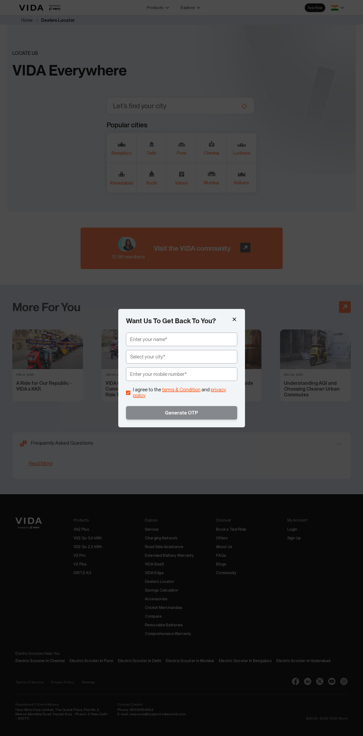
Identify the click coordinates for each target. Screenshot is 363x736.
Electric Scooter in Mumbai (190, 660)
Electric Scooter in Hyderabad (303, 660)
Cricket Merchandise (164, 607)
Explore (190, 7)
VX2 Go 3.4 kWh (88, 538)
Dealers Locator (159, 581)
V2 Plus (80, 564)
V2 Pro (80, 555)
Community (226, 573)
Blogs (221, 564)
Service (152, 529)
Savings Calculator (161, 590)
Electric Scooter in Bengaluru (245, 660)
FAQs (221, 555)
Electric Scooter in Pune (91, 660)
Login (292, 529)
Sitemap (88, 682)
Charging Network (161, 538)
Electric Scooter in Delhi (139, 660)
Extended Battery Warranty (169, 555)
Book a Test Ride (231, 529)
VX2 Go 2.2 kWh (88, 546)
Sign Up (294, 538)
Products (158, 7)
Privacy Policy (62, 682)
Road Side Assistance (164, 546)
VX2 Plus (81, 529)
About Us (224, 546)
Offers (222, 538)
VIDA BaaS (154, 564)
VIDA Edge (154, 573)
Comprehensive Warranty (168, 633)
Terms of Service (29, 682)
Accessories (156, 599)
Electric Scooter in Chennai (40, 660)
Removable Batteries (164, 625)
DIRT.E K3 (82, 573)
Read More (41, 463)
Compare (153, 616)
